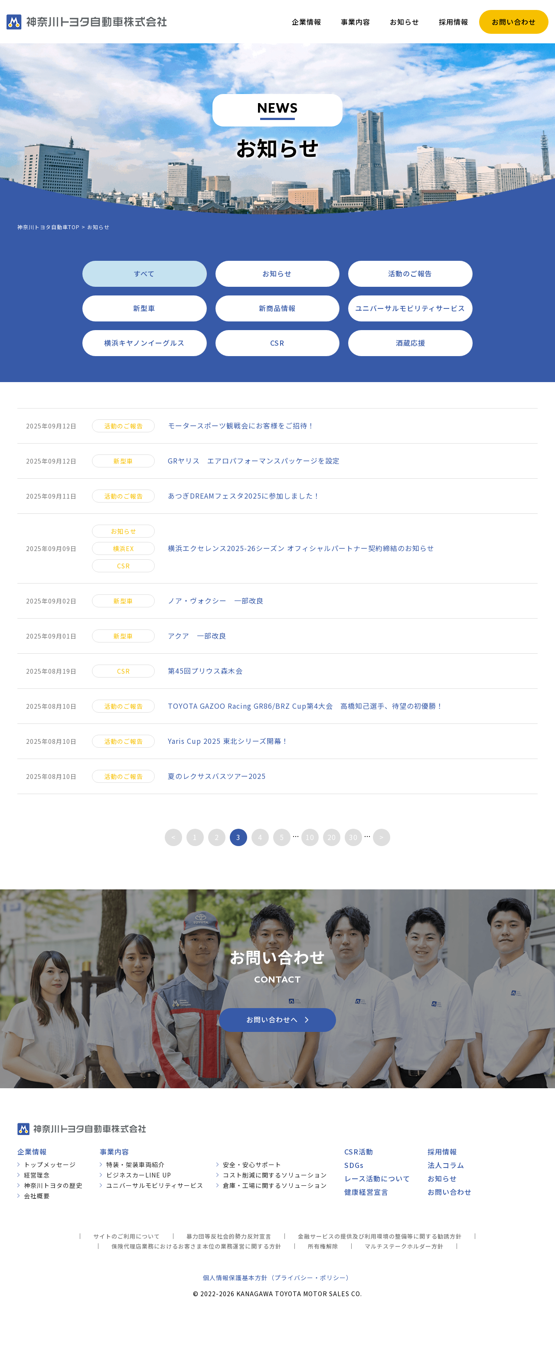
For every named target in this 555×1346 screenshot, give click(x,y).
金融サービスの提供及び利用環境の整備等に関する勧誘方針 (380, 1236)
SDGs (354, 1165)
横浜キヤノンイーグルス (144, 342)
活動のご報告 (410, 273)
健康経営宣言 (366, 1192)
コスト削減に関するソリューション (275, 1175)
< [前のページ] (173, 837)
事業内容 (114, 1151)
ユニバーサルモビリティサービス (410, 308)
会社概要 (37, 1195)
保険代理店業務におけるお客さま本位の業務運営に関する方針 (196, 1246)
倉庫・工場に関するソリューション (275, 1185)
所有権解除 (323, 1246)
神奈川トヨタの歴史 (53, 1185)
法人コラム (446, 1165)
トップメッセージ (50, 1164)
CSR (277, 342)
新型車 (144, 308)
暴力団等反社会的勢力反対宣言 (228, 1236)
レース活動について (377, 1178)
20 (331, 837)
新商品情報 (277, 308)
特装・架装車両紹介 (135, 1164)
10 (310, 837)
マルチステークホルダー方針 (404, 1246)
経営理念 (37, 1175)
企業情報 (32, 1151)
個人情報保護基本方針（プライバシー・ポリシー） (278, 1277)
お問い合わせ (450, 1192)
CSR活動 (358, 1151)
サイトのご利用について (126, 1236)
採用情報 (442, 1151)
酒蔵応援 (410, 342)
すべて (144, 273)
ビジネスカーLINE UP (138, 1175)
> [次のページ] (381, 837)
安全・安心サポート (252, 1164)
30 (353, 837)
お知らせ (277, 273)
